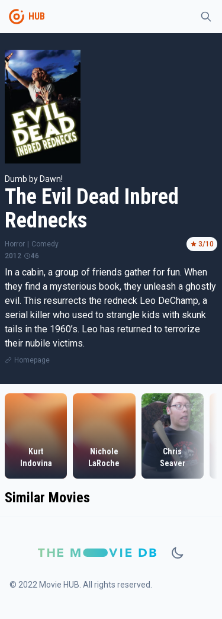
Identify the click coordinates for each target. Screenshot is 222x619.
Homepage (32, 360)
